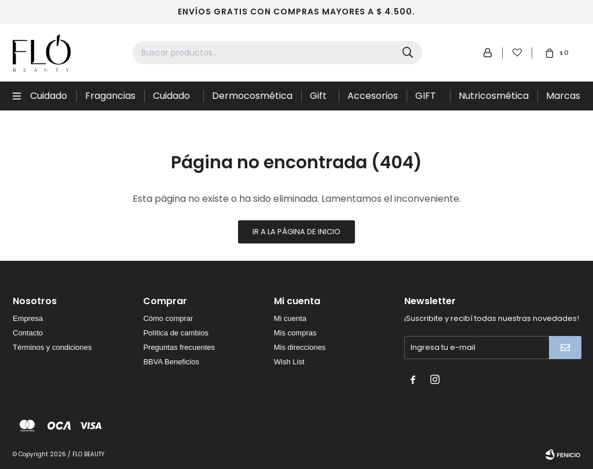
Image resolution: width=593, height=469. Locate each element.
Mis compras (295, 332)
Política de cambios (175, 332)
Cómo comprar (168, 318)
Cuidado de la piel (173, 99)
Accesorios (372, 95)
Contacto (28, 332)
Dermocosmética (252, 95)
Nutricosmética (494, 95)
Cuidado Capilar (48, 99)
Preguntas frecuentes (179, 347)
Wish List (289, 361)
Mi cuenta (290, 318)
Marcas (563, 95)
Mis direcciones (300, 347)
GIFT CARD (428, 99)
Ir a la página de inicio (296, 231)
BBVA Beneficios (171, 361)
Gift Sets (320, 99)
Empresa (28, 318)
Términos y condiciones (52, 347)
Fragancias (110, 95)
